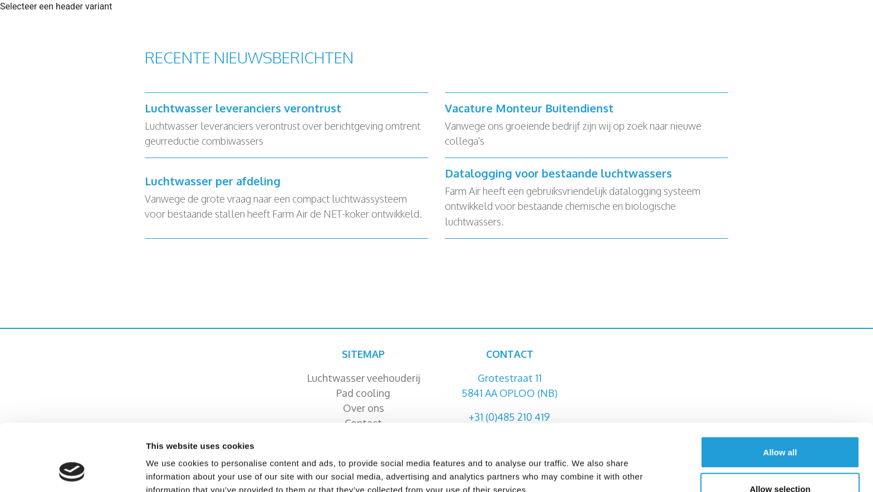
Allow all (780, 389)
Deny (780, 462)
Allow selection (779, 426)
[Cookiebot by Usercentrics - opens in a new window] (72, 470)
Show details (584, 463)
